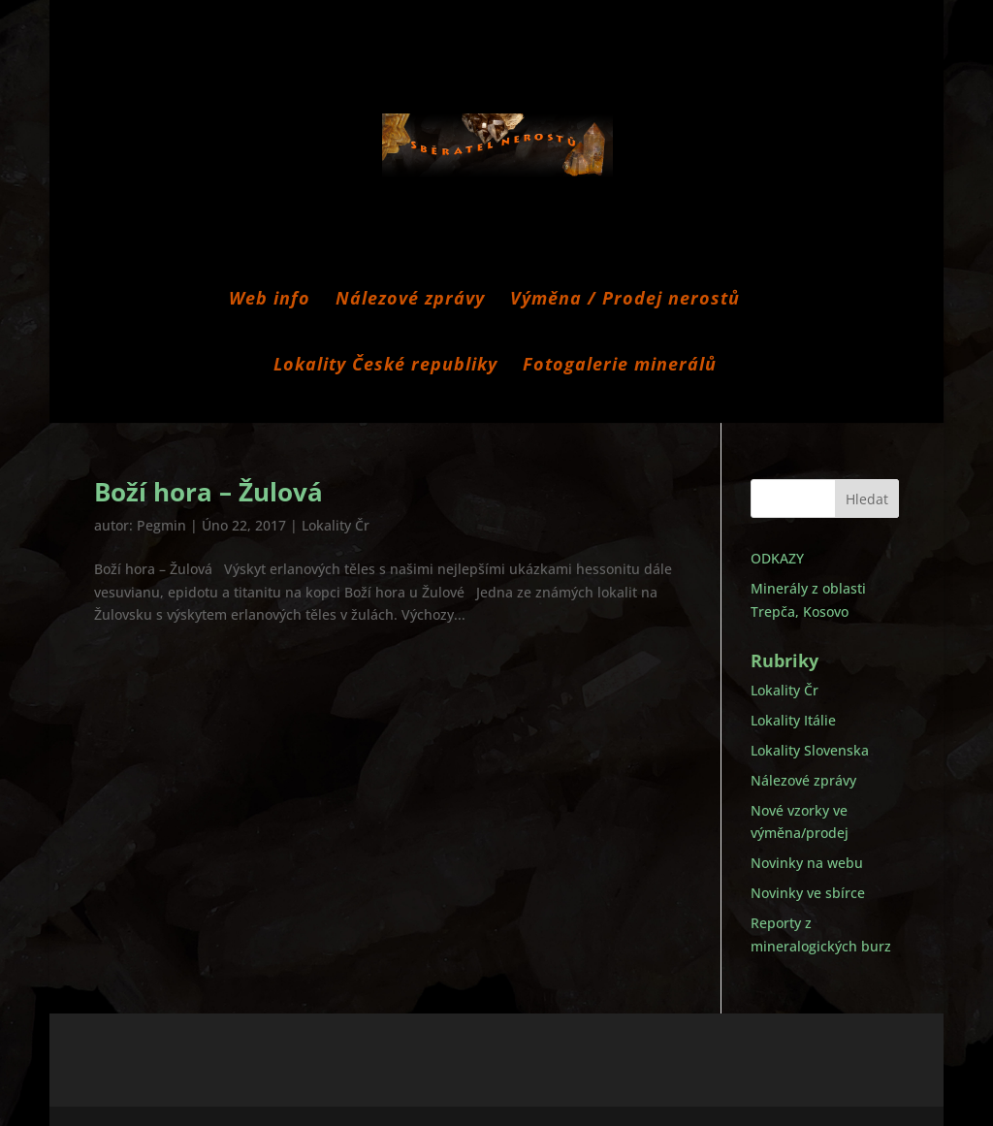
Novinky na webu (807, 862)
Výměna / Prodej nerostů (625, 300)
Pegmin (161, 525)
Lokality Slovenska (810, 750)
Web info (269, 300)
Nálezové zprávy (410, 300)
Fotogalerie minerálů (620, 366)
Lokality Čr (335, 525)
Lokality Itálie (793, 720)
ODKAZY (777, 558)
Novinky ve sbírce (808, 893)
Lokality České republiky (385, 366)
